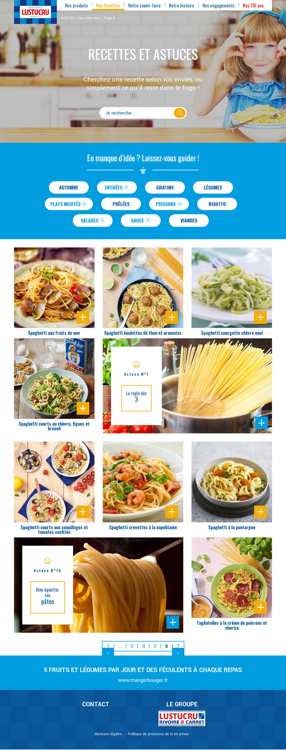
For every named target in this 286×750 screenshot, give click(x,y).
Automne (69, 187)
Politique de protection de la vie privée (158, 734)
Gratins (165, 187)
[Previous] (108, 653)
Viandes (189, 220)
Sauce (141, 220)
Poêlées (121, 204)
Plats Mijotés (69, 204)
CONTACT (95, 704)
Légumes (213, 187)
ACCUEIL (68, 18)
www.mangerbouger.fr (143, 680)
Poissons (169, 204)
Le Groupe (182, 704)
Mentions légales (108, 734)
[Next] (178, 653)
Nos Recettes (90, 18)
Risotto (217, 204)
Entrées (117, 187)
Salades (93, 220)
